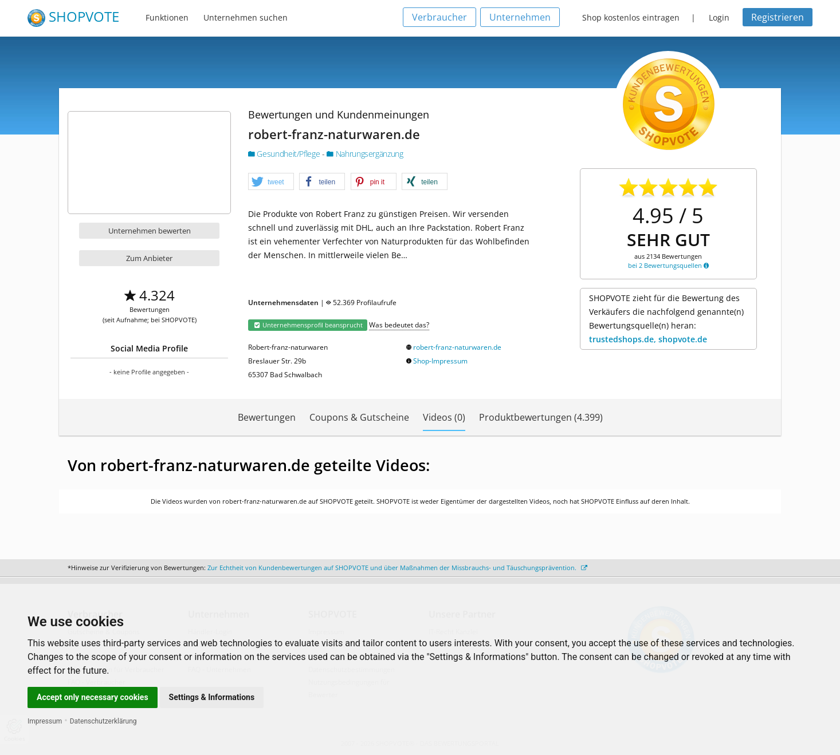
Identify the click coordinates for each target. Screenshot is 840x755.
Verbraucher (439, 17)
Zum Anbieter (149, 258)
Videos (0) (444, 417)
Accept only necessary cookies (92, 697)
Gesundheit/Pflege (285, 153)
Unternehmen (520, 17)
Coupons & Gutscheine (359, 417)
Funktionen (167, 17)
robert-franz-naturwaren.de (457, 347)
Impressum (45, 721)
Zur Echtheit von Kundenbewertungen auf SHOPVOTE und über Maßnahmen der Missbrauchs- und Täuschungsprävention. (397, 567)
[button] (271, 182)
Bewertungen (267, 417)
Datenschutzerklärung (103, 721)
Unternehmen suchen (245, 17)
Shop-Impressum (440, 361)
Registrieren (777, 17)
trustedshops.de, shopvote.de (648, 339)
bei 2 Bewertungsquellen (668, 265)
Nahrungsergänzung (365, 153)
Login (719, 17)
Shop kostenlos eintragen (631, 17)
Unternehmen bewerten (149, 231)
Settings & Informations (212, 697)
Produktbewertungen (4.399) (541, 417)
